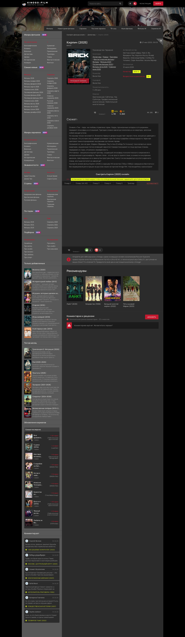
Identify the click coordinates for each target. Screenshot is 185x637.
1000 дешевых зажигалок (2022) (40, 550)
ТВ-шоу (113, 28)
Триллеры (114, 57)
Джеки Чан (28, 179)
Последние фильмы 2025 (103, 64)
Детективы (91, 35)
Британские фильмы (31, 197)
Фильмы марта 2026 (31, 87)
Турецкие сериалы (50, 205)
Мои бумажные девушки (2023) (39, 578)
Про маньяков (52, 249)
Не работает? (152, 183)
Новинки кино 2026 (31, 89)
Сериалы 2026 (52, 78)
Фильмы (49, 28)
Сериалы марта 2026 (53, 92)
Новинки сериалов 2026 (52, 97)
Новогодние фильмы (66, 28)
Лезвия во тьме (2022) (36, 621)
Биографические (30, 46)
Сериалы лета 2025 (52, 117)
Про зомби (28, 249)
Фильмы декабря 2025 (32, 112)
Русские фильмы (30, 200)
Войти (158, 4)
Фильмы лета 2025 (100, 67)
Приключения (52, 51)
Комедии (27, 63)
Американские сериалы (52, 195)
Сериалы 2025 (52, 222)
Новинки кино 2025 (31, 101)
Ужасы (49, 57)
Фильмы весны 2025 (31, 104)
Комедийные (29, 160)
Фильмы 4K (142, 28)
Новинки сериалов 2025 (52, 107)
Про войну (28, 246)
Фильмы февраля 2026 (32, 84)
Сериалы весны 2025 (53, 112)
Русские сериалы (98, 28)
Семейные (28, 243)
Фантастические (53, 60)
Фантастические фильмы (104, 59)
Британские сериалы (51, 200)
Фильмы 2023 (29, 228)
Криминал (51, 46)
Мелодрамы (51, 48)
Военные (27, 51)
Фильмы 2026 (29, 78)
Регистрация (145, 4)
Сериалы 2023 (52, 228)
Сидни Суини (52, 179)
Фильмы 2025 (105, 62)
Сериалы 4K (156, 28)
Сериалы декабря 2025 (52, 127)
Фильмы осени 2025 (31, 109)
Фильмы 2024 (29, 225)
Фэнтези (50, 63)
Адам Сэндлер (29, 176)
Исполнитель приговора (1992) (40, 592)
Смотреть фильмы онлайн (76, 35)
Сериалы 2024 (52, 225)
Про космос (28, 252)
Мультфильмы (127, 28)
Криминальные (52, 143)
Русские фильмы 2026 (32, 95)
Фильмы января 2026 (32, 81)
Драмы (105, 57)
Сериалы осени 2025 (53, 122)
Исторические (29, 60)
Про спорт (28, 257)
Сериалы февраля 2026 (52, 87)
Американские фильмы (32, 194)
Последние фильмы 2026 (33, 92)
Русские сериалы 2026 (52, 102)
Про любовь (28, 254)
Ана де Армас (52, 176)
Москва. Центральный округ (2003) (41, 564)
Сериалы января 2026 (52, 82)
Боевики (27, 48)
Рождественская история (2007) (40, 606)
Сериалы (83, 28)
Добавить (151, 317)
